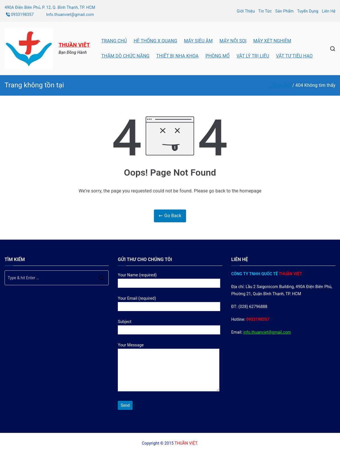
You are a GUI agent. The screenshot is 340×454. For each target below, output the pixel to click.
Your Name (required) (169, 279)
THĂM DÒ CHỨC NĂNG (125, 56)
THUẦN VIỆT (74, 45)
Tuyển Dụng (307, 11)
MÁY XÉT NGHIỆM (272, 41)
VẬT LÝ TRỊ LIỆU (252, 56)
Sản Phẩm (284, 11)
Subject (169, 325)
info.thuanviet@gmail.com (267, 332)
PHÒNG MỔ (217, 56)
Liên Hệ (328, 11)
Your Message (168, 367)
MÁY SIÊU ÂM (198, 41)
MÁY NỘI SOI (233, 41)
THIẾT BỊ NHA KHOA (177, 56)
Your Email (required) (169, 302)
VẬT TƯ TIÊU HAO (294, 56)
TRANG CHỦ (114, 41)
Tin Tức (265, 11)
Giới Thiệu (246, 11)
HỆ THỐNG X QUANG (155, 41)
